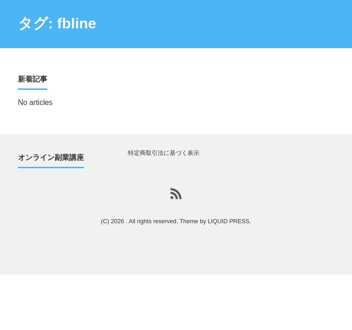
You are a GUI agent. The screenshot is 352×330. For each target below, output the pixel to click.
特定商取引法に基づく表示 (163, 152)
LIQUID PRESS (228, 221)
